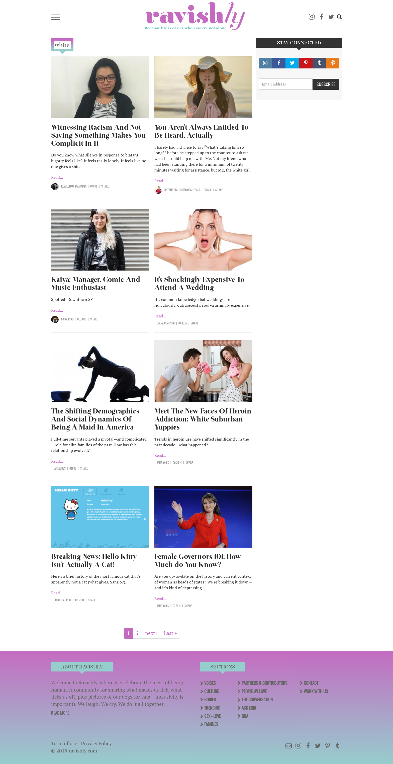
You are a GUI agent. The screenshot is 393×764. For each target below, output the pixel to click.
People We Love (254, 691)
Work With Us (316, 691)
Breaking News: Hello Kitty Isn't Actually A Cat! (94, 560)
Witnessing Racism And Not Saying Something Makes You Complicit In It (98, 135)
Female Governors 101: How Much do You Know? (197, 560)
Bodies (210, 700)
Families (211, 724)
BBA (245, 716)
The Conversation (257, 700)
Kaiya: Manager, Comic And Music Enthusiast (95, 283)
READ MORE (60, 713)
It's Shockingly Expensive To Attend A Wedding (199, 283)
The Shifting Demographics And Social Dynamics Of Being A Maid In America (95, 419)
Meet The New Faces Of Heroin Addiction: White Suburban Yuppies (202, 419)
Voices (210, 683)
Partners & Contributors (264, 683)
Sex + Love (212, 716)
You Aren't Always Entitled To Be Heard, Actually (201, 131)
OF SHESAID (193, 190)
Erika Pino (67, 319)
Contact (311, 683)
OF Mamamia (79, 186)
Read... (57, 177)
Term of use (64, 743)
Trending (212, 708)
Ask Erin (249, 708)
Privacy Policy (96, 743)
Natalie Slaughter (175, 190)
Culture (211, 691)
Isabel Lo (66, 186)
